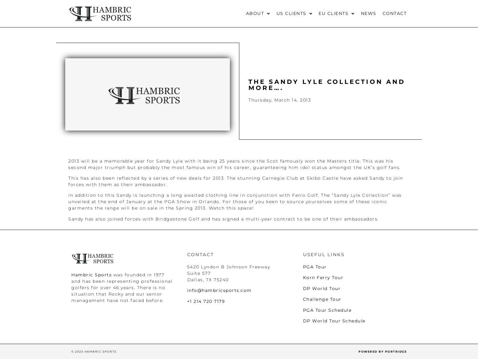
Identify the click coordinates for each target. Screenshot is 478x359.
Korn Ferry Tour (323, 277)
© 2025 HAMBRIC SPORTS (94, 351)
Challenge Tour (322, 299)
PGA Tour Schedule (327, 310)
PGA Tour (315, 267)
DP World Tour (322, 288)
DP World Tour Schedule (334, 321)
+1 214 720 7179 (206, 301)
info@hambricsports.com (219, 290)
